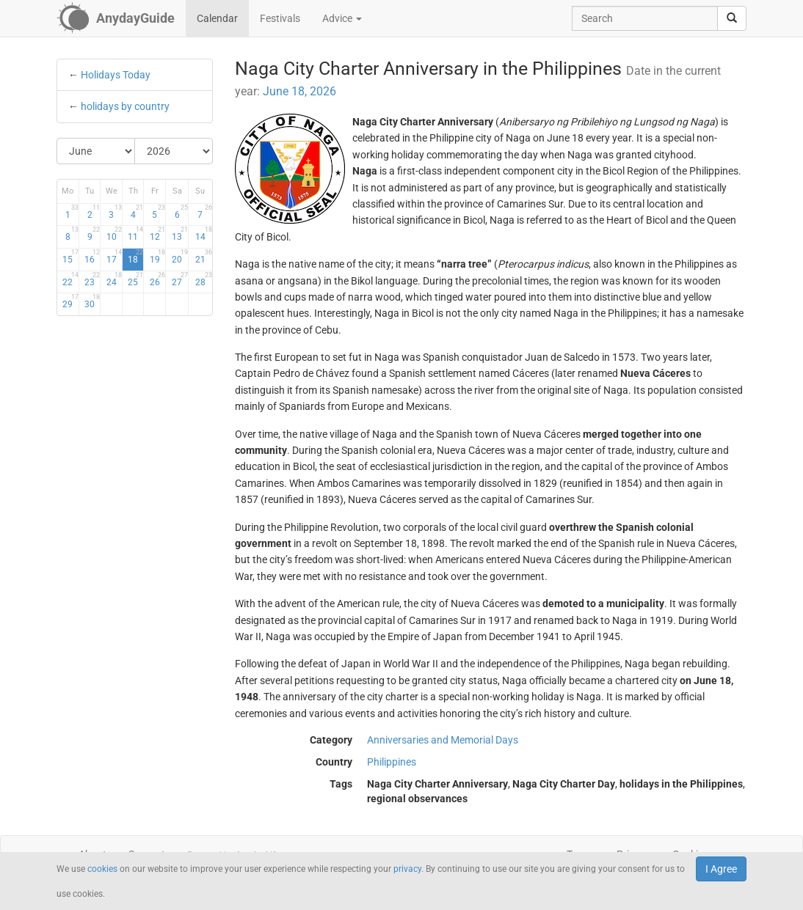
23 (92, 279)
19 (157, 257)
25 (135, 279)
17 (114, 257)
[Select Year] (173, 151)
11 (135, 234)
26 (157, 279)
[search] (731, 18)
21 (203, 257)
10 (114, 234)
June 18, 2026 (299, 91)
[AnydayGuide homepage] (116, 18)
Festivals (280, 18)
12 (157, 234)
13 (180, 234)
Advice (342, 18)
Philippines (391, 762)
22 (70, 279)
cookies (102, 869)
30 (92, 301)
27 (180, 279)
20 (180, 257)
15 (70, 257)
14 (203, 234)
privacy (407, 869)
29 (70, 301)
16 (92, 257)
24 (114, 279)
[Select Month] (96, 151)
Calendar (217, 18)
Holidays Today (115, 75)
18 (135, 257)
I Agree (721, 869)
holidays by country (125, 106)
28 (203, 279)
